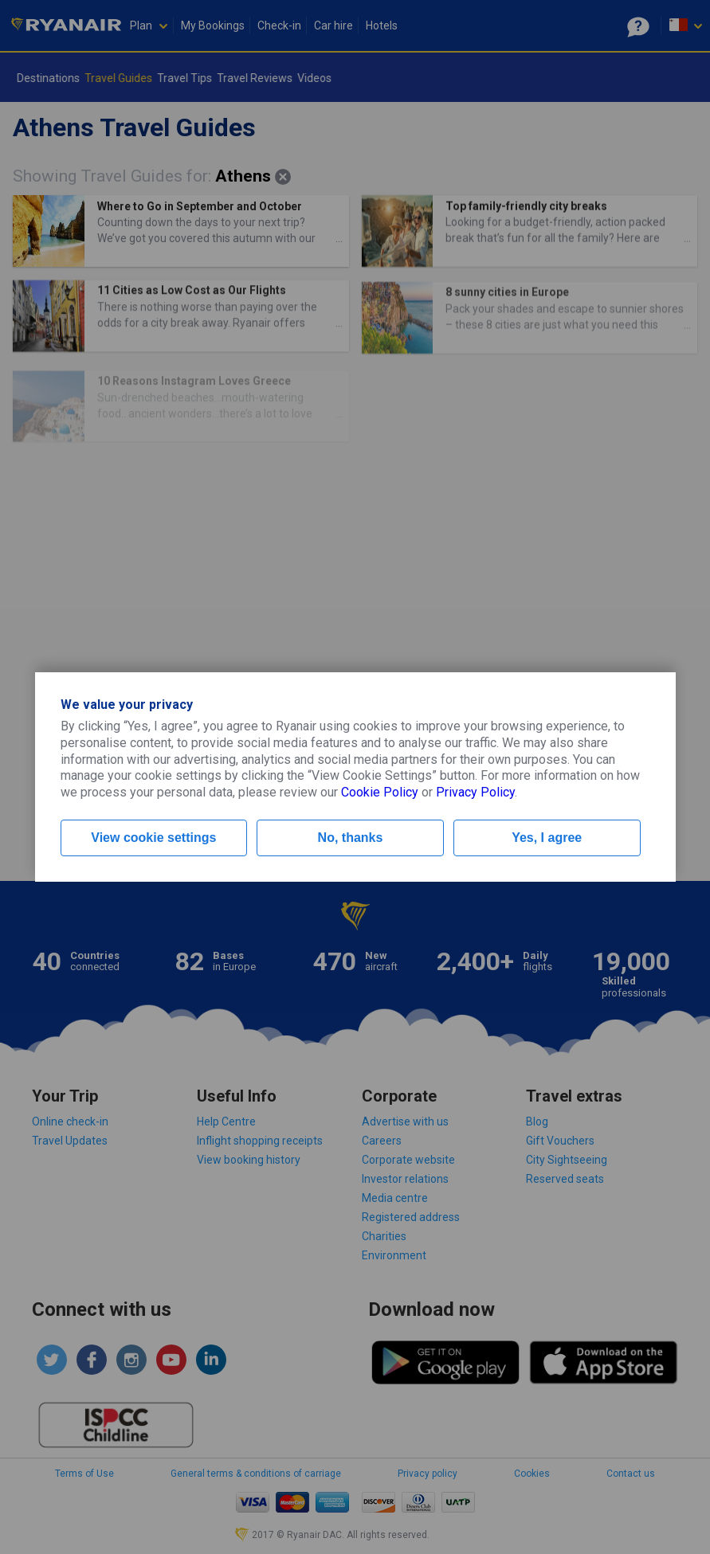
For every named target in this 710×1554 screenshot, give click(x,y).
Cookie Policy (379, 792)
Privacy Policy (475, 792)
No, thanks (350, 837)
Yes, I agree (547, 837)
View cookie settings (153, 837)
